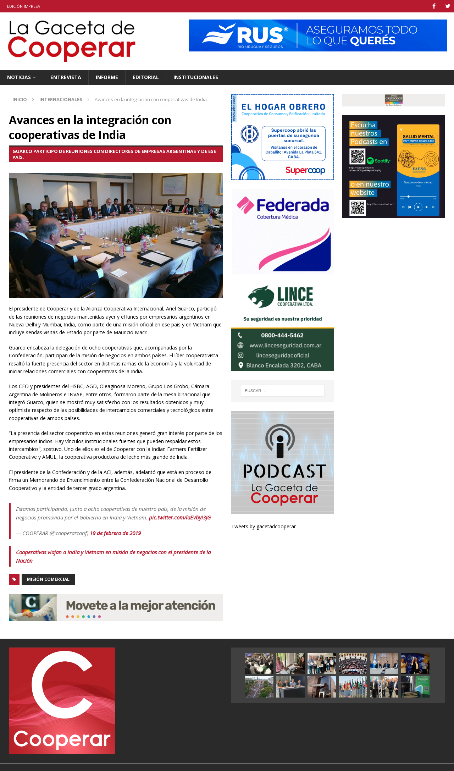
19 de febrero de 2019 (115, 532)
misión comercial (48, 579)
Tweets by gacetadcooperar (263, 526)
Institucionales (195, 77)
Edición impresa (23, 6)
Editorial (146, 77)
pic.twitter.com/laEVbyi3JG (180, 517)
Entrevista (65, 77)
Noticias (19, 77)
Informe (107, 77)
